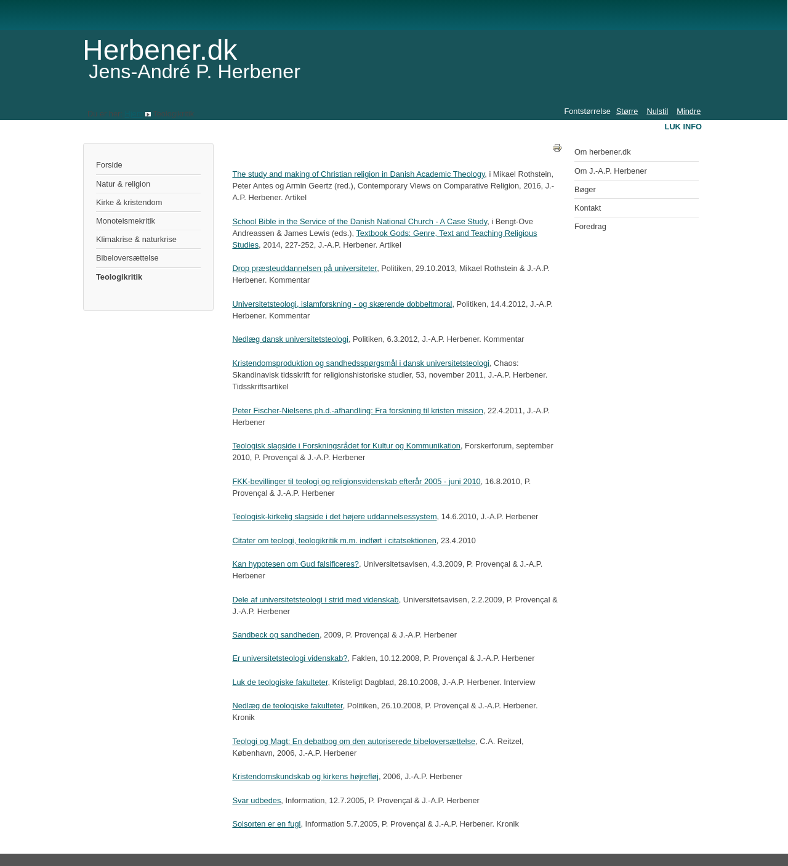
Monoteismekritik (125, 220)
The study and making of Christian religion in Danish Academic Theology (358, 174)
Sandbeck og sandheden (276, 634)
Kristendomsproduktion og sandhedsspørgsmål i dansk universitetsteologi (360, 363)
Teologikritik (119, 276)
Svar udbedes (256, 800)
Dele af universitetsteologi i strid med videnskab (315, 599)
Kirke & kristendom (129, 202)
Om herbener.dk (602, 151)
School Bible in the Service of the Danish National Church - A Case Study (359, 221)
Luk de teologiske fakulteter (280, 682)
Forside (109, 164)
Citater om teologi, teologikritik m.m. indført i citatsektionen (334, 540)
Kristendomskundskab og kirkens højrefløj (305, 776)
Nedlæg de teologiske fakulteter (287, 705)
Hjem (133, 113)
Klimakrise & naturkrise (136, 239)
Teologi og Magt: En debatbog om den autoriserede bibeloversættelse (353, 741)
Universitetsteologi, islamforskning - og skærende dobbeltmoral (342, 304)
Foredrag (590, 226)
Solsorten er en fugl (266, 823)
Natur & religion (123, 183)
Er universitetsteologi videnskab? (289, 658)
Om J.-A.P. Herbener (610, 171)
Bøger (585, 189)
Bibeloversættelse (127, 257)
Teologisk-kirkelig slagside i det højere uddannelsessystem (334, 516)
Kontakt (587, 207)
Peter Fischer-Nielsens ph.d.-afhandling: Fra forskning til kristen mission (357, 410)
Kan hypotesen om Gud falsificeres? (295, 564)
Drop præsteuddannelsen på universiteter (304, 268)
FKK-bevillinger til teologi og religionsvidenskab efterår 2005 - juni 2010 (356, 481)
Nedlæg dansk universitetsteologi (290, 339)
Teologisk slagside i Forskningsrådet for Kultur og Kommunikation (346, 445)
